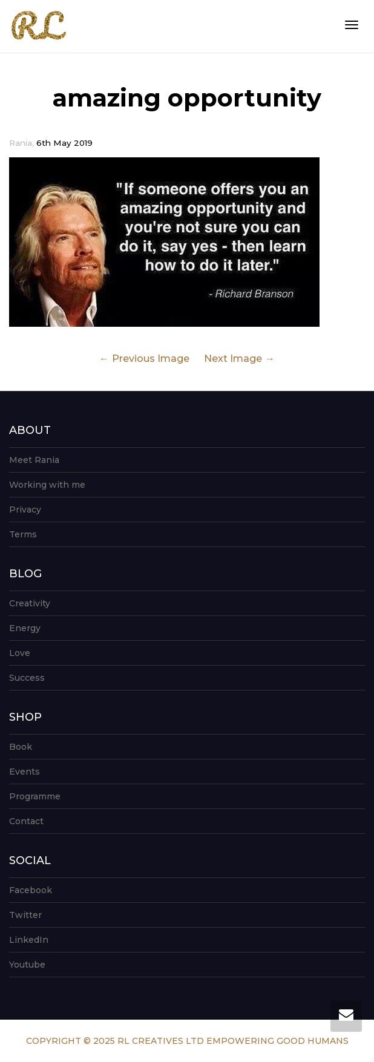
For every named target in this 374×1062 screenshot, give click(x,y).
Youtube (27, 964)
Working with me (47, 484)
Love (19, 652)
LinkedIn (28, 939)
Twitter (25, 915)
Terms (23, 534)
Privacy (25, 509)
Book (20, 746)
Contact (26, 821)
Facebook (30, 890)
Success (27, 677)
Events (24, 771)
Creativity (29, 603)
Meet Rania (34, 459)
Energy (25, 628)
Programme (35, 796)
